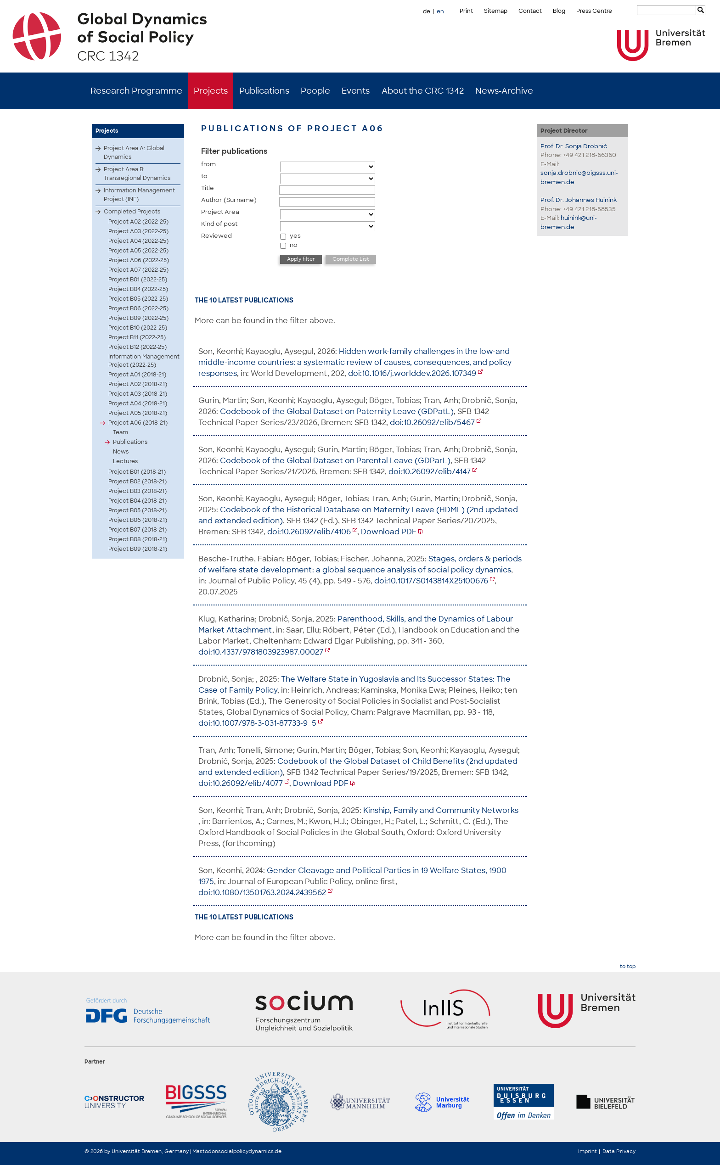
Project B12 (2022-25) (137, 347)
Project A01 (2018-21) (137, 374)
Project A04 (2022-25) (138, 241)
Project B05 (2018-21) (137, 510)
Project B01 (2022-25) (137, 279)
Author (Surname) (229, 200)
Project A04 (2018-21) (137, 403)
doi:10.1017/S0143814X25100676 (431, 581)
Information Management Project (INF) (139, 195)
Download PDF (388, 532)
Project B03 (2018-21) (137, 491)
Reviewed (216, 236)
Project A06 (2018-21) (138, 422)
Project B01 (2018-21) (137, 472)
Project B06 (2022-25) (138, 308)
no (294, 245)
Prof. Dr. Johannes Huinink (578, 200)
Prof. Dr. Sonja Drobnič (573, 146)
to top (628, 966)
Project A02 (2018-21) (137, 384)
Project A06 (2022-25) (138, 260)
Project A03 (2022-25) (138, 231)
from (208, 164)
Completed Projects (132, 211)
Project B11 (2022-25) (137, 337)
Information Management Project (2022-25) (144, 361)
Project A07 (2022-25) (138, 270)
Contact (530, 11)
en (440, 11)
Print (466, 11)
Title (207, 188)
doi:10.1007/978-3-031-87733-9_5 (257, 723)
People (315, 90)
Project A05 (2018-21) (137, 413)
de (426, 11)
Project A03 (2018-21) (137, 394)
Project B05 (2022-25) (138, 298)
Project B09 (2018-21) (137, 549)
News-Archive (504, 90)
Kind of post (219, 224)
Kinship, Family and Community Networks (440, 810)
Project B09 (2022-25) (138, 318)
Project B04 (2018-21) (137, 500)
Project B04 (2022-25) (138, 289)
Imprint (587, 1151)
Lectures (125, 461)
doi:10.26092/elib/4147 (429, 471)
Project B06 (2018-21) (137, 520)
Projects (211, 90)
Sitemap (495, 11)
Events (356, 90)
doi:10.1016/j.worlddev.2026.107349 (412, 373)
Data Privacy (619, 1151)
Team (120, 432)
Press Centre (594, 11)
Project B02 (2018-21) (137, 481)
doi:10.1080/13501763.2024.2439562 (262, 892)
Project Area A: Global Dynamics (134, 153)
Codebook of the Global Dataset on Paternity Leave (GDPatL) (337, 411)
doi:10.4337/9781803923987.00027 (260, 652)
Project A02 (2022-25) (138, 221)
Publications (264, 90)
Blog (559, 11)
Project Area (220, 212)
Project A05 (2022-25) (138, 250)
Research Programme (136, 90)
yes (295, 236)
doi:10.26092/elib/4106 (309, 532)
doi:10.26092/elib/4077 (240, 783)
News (121, 451)
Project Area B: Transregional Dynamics (137, 174)
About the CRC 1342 (423, 90)
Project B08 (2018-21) (137, 539)
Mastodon (205, 1151)
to (204, 176)
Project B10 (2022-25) (137, 327)
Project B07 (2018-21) (137, 529)
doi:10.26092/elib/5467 (432, 422)
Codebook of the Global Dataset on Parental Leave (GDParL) (335, 460)
